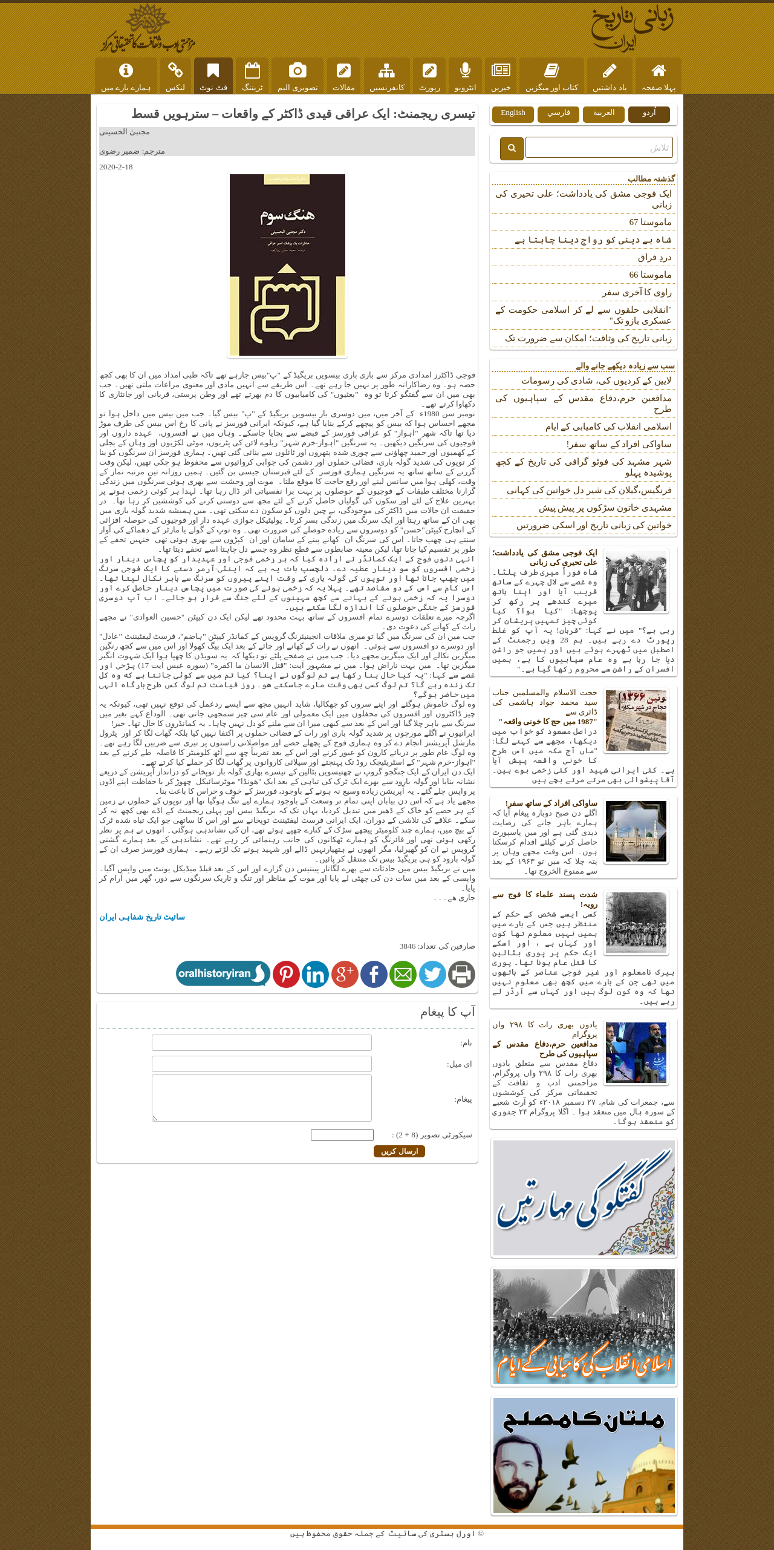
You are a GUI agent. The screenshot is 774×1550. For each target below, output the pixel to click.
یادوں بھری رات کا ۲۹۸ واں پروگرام (583, 1039)
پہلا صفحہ (659, 77)
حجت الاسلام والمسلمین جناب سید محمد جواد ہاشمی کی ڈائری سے (583, 707)
